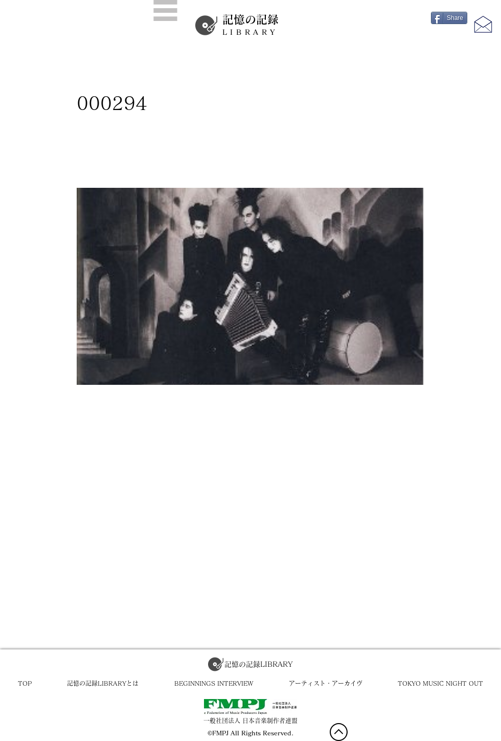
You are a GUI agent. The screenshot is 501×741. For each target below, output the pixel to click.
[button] (165, 10)
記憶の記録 (250, 25)
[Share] (449, 18)
